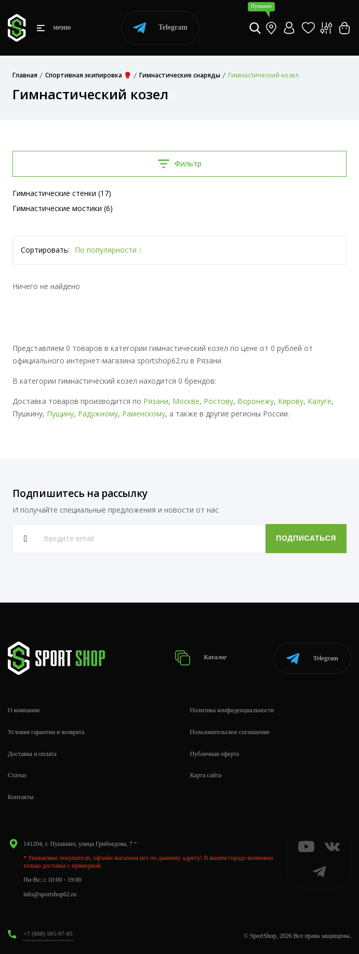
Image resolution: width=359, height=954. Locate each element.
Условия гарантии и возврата (46, 732)
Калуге (319, 401)
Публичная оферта (215, 753)
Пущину (60, 414)
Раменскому (143, 414)
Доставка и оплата (32, 753)
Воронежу (255, 401)
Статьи (17, 775)
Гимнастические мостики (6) (62, 208)
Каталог (201, 658)
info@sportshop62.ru (49, 894)
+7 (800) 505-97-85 (48, 933)
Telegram (160, 27)
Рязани (155, 401)
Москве (186, 401)
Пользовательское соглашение (230, 732)
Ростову (218, 401)
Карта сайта (206, 775)
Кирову (290, 401)
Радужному (98, 414)
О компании (23, 710)
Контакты (21, 797)
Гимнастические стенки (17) (61, 193)
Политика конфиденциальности (232, 710)
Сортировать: (45, 250)
